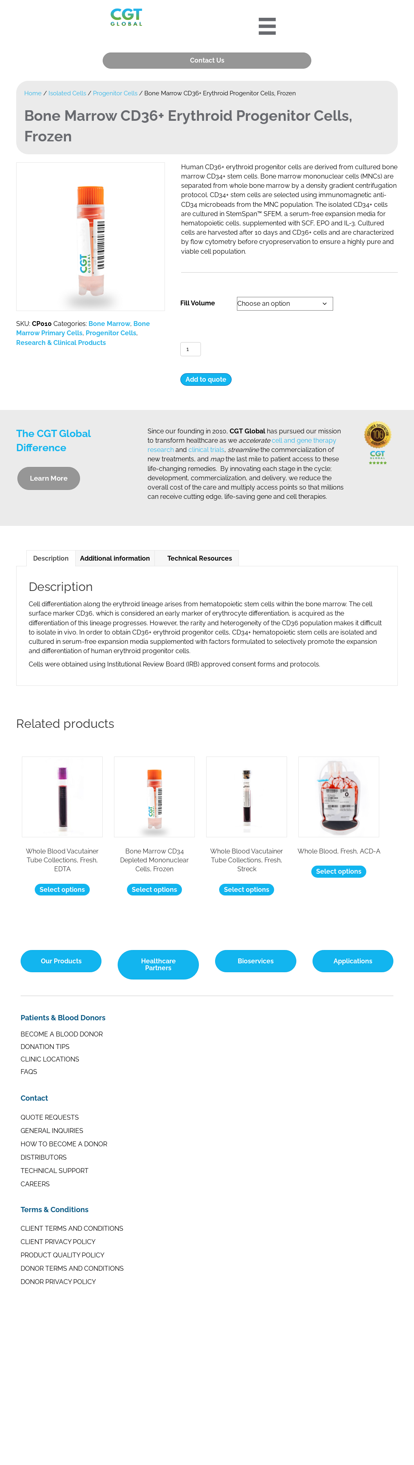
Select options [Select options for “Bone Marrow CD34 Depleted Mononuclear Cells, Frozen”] (154, 889)
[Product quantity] (190, 349)
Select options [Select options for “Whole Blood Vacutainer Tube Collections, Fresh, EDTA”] (62, 889)
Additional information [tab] (115, 558)
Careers (35, 1184)
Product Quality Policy (62, 1255)
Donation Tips (45, 1047)
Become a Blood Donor (62, 1034)
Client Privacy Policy (58, 1242)
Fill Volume (197, 303)
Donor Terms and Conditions (72, 1268)
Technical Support (55, 1170)
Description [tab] (51, 558)
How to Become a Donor (64, 1144)
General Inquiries (52, 1130)
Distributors (44, 1157)
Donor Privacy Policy (58, 1282)
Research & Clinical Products (61, 342)
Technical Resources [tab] (196, 558)
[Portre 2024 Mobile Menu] (267, 26)
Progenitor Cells (115, 93)
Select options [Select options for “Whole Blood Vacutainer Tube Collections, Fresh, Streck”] (246, 889)
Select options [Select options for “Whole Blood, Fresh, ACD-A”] (338, 871)
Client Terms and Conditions (72, 1228)
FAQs (29, 1072)
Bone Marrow (109, 324)
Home (33, 93)
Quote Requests (50, 1117)
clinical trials (206, 450)
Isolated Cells (67, 93)
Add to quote (206, 379)
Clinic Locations (50, 1059)
